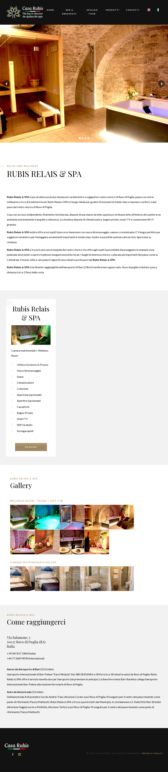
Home (50, 10)
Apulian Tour (92, 12)
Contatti (132, 10)
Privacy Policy (152, 753)
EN (147, 14)
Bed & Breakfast (69, 12)
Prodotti (112, 10)
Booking (31, 447)
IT (157, 14)
